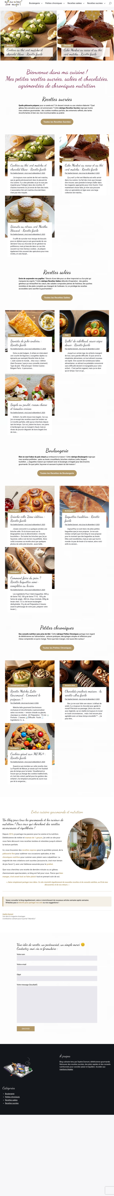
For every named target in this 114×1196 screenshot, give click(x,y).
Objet (57, 1069)
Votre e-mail (57, 1059)
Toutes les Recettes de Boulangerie (57, 519)
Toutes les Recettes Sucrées (57, 122)
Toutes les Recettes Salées (57, 320)
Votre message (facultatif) (57, 1095)
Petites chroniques (58, 5)
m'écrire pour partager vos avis (30, 994)
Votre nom (57, 1048)
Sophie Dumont (8, 1006)
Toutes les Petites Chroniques (57, 716)
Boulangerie (39, 5)
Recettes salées (79, 5)
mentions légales (66, 1161)
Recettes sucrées (44, 15)
